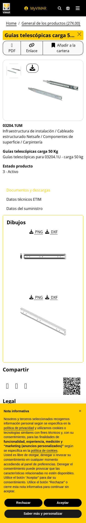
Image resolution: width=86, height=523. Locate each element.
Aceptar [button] (63, 503)
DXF (51, 231)
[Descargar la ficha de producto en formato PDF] (12, 48)
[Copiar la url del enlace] (32, 48)
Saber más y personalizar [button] (43, 513)
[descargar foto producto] (32, 68)
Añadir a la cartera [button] (62, 48)
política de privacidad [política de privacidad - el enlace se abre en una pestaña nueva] (19, 428)
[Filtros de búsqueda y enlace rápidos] (59, 8)
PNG (35, 231)
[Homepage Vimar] (6, 8)
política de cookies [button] (44, 450)
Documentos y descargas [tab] (28, 190)
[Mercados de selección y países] (68, 8)
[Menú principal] (77, 8)
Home (11, 23)
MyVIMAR (35, 8)
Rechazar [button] (23, 503)
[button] (80, 411)
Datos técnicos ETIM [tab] (23, 199)
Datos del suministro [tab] (24, 208)
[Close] (79, 34)
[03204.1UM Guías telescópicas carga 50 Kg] (14, 71)
